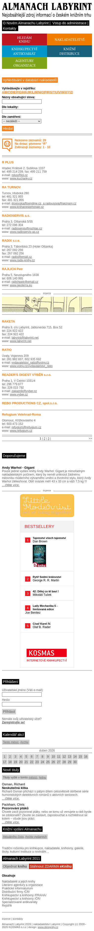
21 (26, 762)
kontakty (18, 918)
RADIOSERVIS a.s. (16, 215)
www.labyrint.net (20, 341)
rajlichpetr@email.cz (25, 282)
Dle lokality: (10, 107)
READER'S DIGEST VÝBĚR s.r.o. (26, 375)
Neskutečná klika (15, 788)
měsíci (33, 777)
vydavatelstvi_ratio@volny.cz (30, 362)
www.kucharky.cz (21, 178)
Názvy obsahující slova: (18, 97)
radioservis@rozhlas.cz (27, 228)
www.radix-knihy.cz (22, 260)
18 (10, 762)
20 (20, 762)
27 (58, 762)
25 (47, 762)
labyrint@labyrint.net (25, 337)
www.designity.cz (48, 927)
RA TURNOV (11, 187)
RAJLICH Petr (12, 269)
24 (42, 762)
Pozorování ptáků (15, 808)
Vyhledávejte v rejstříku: (19, 88)
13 (69, 756)
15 (80, 756)
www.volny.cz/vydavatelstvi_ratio (31, 366)
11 (58, 756)
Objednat (15, 866)
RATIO (7, 350)
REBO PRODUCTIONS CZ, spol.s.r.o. (30, 403)
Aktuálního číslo (13, 836)
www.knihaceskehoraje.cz (27, 207)
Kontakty (9, 28)
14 (75, 756)
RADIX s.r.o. (11, 240)
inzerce (6, 918)
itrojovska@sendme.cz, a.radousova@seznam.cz (44, 203)
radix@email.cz (22, 257)
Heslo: (6, 700)
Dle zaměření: (11, 117)
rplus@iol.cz (20, 175)
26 (53, 762)
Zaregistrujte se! (13, 722)
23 (37, 762)
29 (69, 762)
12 (64, 756)
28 (64, 762)
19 (15, 762)
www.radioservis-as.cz (24, 232)
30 (75, 762)
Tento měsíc (11, 742)
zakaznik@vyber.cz (24, 391)
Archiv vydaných (36, 836)
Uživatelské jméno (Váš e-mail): (23, 690)
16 (85, 756)
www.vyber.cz (19, 394)
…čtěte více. (11, 485)
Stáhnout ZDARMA (51, 866)
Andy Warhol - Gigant (18, 467)
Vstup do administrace (69, 23)
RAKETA (8, 321)
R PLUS (8, 162)
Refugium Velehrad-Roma (21, 414)
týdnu (42, 777)
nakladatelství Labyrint (46, 924)
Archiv (24, 742)
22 (31, 762)
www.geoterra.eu (21, 285)
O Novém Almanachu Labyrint (26, 23)
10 (53, 756)
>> (90, 438)
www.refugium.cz (21, 430)
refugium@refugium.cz (26, 427)
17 (4, 762)
